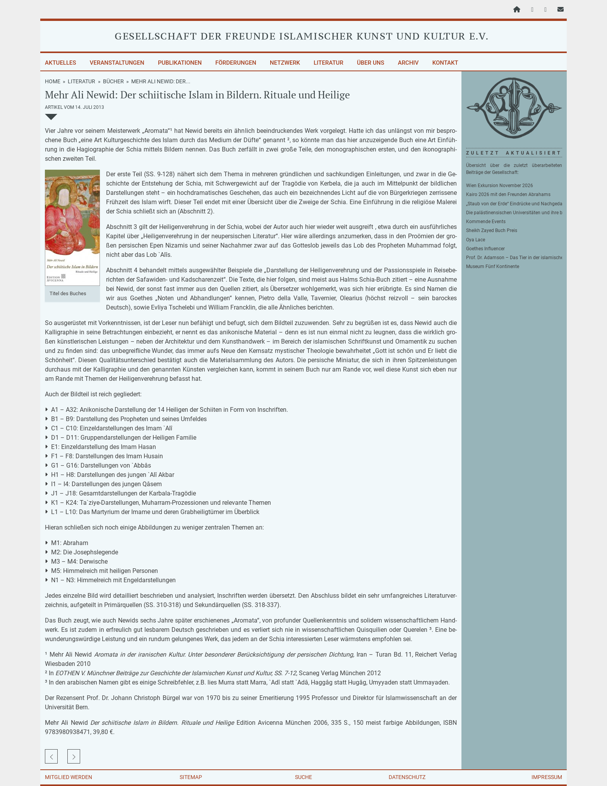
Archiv (408, 62)
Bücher (113, 81)
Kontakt (445, 62)
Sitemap (191, 777)
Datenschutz (407, 777)
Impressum (547, 777)
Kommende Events (486, 221)
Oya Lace (475, 240)
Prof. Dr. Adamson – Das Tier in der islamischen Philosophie (514, 257)
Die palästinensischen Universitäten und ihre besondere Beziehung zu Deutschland (514, 212)
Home (52, 81)
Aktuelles (60, 62)
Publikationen (180, 62)
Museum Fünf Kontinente (492, 266)
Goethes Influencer (485, 248)
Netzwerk (285, 62)
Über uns (370, 62)
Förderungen (235, 62)
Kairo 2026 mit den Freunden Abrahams (508, 194)
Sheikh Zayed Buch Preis (491, 230)
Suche (303, 777)
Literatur (328, 62)
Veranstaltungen (117, 62)
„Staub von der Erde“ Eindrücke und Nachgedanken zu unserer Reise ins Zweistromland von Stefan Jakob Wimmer (514, 203)
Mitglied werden (68, 777)
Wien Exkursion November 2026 (499, 185)
